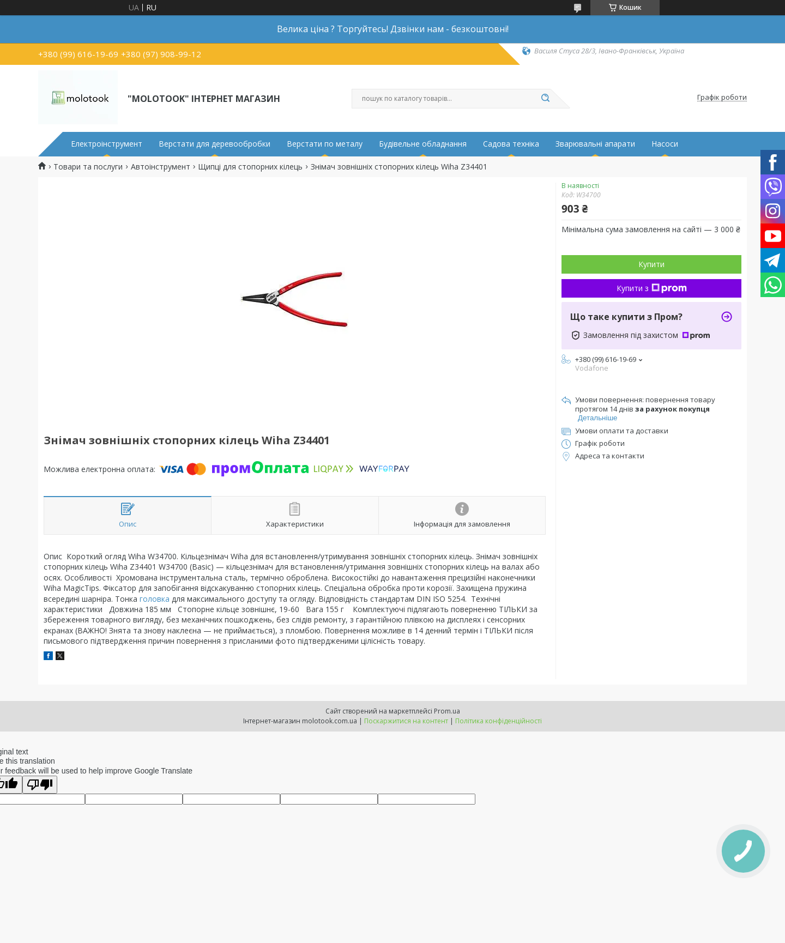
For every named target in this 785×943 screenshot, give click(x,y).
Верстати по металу (325, 144)
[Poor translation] (39, 785)
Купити (651, 264)
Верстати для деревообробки (214, 144)
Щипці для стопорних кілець (250, 167)
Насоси (664, 144)
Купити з (652, 288)
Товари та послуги (88, 167)
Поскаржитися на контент (406, 721)
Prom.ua (447, 711)
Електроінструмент (106, 144)
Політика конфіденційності (498, 721)
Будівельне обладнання (423, 144)
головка (155, 599)
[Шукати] (545, 98)
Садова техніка (511, 144)
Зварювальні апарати (595, 144)
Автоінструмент (160, 167)
